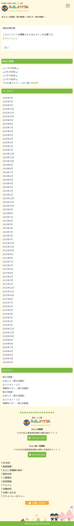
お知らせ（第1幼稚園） (14, 380)
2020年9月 (7, 339)
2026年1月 (7, 105)
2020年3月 (7, 362)
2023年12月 (8, 198)
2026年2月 (7, 101)
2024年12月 (8, 153)
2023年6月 (7, 220)
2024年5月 (7, 179)
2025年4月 (7, 138)
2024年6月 (7, 176)
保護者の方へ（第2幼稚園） (16, 403)
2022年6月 (7, 265)
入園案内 (7, 477)
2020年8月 (7, 343)
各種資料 (7, 488)
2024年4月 (7, 183)
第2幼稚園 (7, 392)
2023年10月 (8, 205)
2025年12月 (8, 108)
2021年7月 (7, 302)
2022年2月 (7, 280)
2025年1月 (7, 149)
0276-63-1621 (38, 454)
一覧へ (5, 47)
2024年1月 (7, 194)
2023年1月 (7, 239)
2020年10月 (8, 336)
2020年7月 (7, 347)
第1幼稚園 (7, 377)
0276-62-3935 (38, 438)
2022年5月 (7, 269)
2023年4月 (7, 228)
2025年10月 (8, 116)
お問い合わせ (9, 492)
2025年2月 (7, 146)
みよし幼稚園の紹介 (13, 470)
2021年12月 (8, 287)
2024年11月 (8, 157)
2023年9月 (7, 209)
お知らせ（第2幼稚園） (14, 395)
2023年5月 (7, 224)
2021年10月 (8, 295)
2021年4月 (7, 313)
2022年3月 (7, 276)
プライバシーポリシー (14, 496)
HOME (6, 462)
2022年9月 (7, 254)
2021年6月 (7, 306)
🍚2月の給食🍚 (10, 75)
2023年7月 (7, 217)
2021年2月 (7, 321)
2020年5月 (7, 354)
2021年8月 (7, 298)
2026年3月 (7, 97)
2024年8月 (7, 168)
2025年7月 (7, 127)
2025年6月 (7, 131)
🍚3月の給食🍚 (10, 71)
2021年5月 (7, 310)
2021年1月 (7, 325)
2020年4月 (7, 358)
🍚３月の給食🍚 (10, 68)
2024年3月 (7, 187)
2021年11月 (8, 291)
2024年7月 (7, 172)
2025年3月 (7, 142)
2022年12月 (8, 243)
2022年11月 (8, 246)
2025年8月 (7, 123)
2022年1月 (7, 284)
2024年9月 (7, 164)
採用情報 (7, 481)
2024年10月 (8, 161)
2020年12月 (8, 328)
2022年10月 (8, 250)
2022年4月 (7, 272)
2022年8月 (7, 258)
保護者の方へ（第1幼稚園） (16, 388)
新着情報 (7, 466)
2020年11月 (8, 332)
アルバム (7, 485)
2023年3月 (7, 231)
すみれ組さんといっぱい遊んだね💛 (20, 82)
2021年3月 (7, 317)
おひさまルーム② (11, 399)
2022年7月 (7, 261)
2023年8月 (7, 213)
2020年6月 (7, 351)
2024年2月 (7, 190)
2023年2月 (7, 235)
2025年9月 (7, 120)
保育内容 (7, 473)
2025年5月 (7, 135)
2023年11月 (8, 202)
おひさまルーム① (11, 384)
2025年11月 (8, 112)
